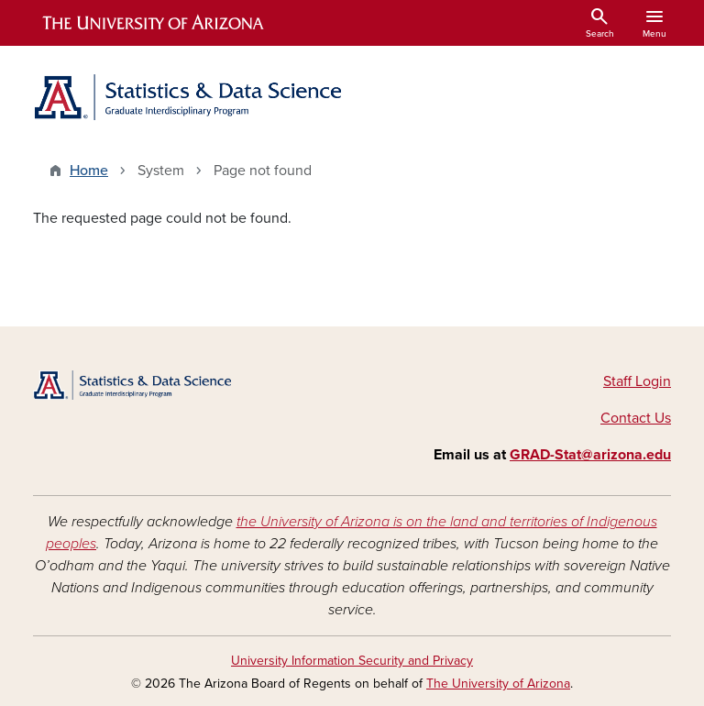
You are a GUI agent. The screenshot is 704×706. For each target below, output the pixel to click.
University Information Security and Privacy (352, 660)
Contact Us (635, 418)
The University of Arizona (498, 683)
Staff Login (637, 381)
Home (89, 170)
